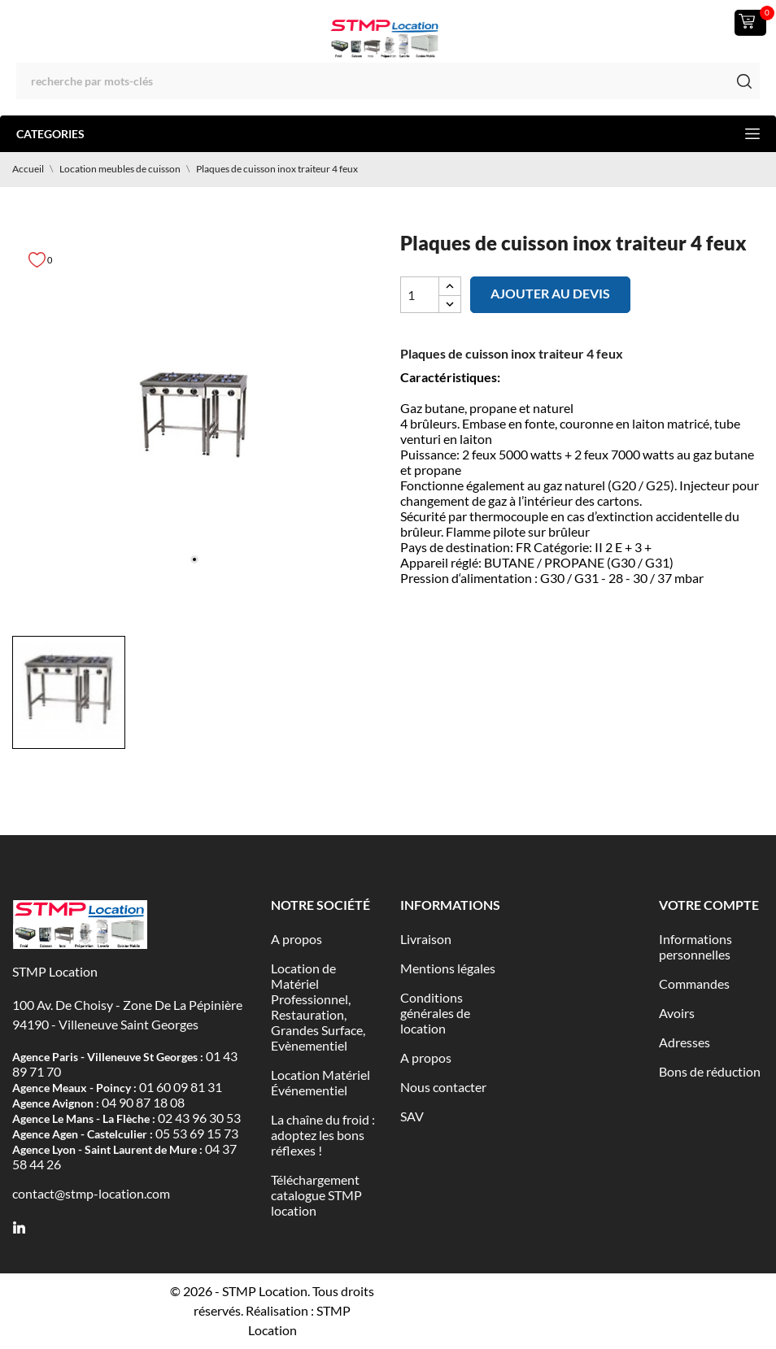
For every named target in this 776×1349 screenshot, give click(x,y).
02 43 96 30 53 (199, 1117)
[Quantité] (419, 294)
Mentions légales (447, 968)
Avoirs (677, 1012)
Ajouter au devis (550, 293)
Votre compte (709, 904)
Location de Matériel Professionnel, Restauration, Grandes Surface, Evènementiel (318, 1006)
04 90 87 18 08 (143, 1102)
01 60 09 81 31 (180, 1086)
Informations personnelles (695, 946)
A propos (296, 938)
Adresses (684, 1042)
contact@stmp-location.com (91, 1193)
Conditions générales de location (435, 1013)
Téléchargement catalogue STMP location (316, 1195)
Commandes (694, 983)
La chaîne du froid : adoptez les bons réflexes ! (323, 1135)
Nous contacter (443, 1086)
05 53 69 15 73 (196, 1133)
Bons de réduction (710, 1071)
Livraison (425, 938)
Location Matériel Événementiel (320, 1082)
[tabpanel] (194, 417)
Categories (388, 134)
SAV (412, 1116)
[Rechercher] (388, 81)
